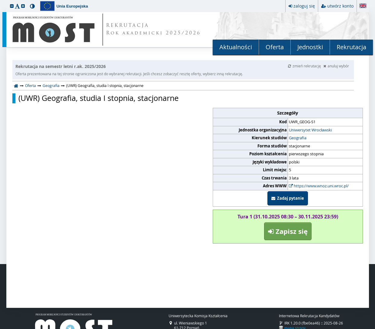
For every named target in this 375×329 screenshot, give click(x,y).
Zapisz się (288, 231)
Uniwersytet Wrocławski (310, 130)
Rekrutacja (351, 47)
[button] (12, 6)
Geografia (51, 85)
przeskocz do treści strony (1, 1)
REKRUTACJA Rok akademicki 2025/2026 (153, 30)
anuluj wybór (336, 65)
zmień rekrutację (305, 65)
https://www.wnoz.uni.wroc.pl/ (319, 186)
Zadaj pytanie (287, 198)
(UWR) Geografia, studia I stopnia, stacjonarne (98, 98)
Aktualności (235, 47)
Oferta (275, 47)
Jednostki (310, 47)
